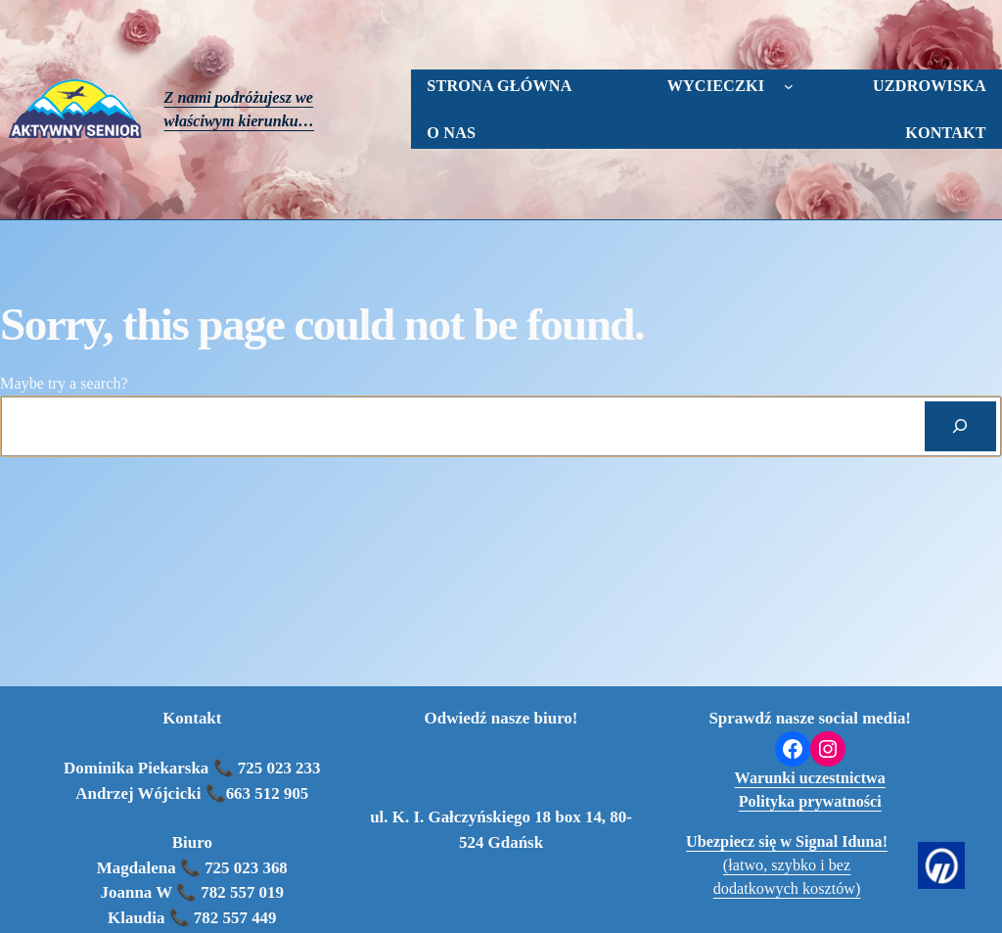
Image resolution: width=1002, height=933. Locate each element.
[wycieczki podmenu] (789, 86)
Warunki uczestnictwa (810, 778)
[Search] (960, 426)
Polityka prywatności (810, 802)
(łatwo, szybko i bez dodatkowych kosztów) (787, 866)
